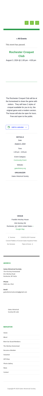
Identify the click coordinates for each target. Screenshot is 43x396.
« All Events (21, 39)
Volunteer (6, 355)
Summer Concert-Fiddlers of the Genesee (12, 241)
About (5, 337)
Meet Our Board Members (12, 341)
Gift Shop (6, 359)
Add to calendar (18, 127)
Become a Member (9, 350)
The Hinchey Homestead (11, 346)
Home (5, 333)
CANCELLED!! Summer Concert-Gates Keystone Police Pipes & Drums (27, 241)
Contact (6, 372)
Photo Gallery (8, 363)
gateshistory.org (20, 168)
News (5, 368)
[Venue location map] (21, 197)
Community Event (20, 160)
